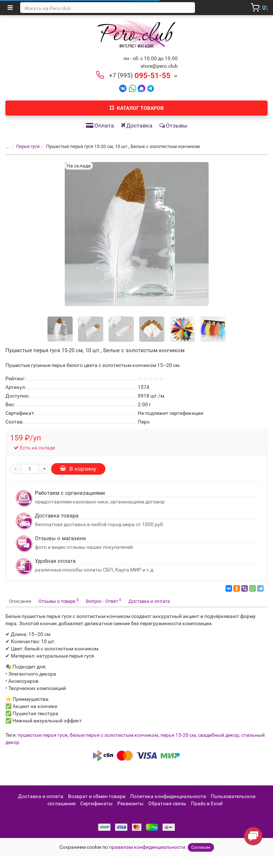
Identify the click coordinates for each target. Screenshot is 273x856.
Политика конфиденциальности (168, 796)
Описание (20, 601)
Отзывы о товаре (58, 601)
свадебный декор (218, 735)
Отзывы (173, 125)
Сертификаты (96, 803)
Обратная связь (167, 803)
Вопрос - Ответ (103, 601)
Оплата (100, 125)
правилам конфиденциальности (147, 847)
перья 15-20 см (178, 735)
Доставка (137, 125)
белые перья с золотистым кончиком (114, 735)
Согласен (200, 847)
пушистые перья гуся (43, 735)
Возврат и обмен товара (97, 796)
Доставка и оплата (149, 601)
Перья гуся (28, 146)
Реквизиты (130, 803)
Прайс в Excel (206, 803)
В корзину (78, 468)
